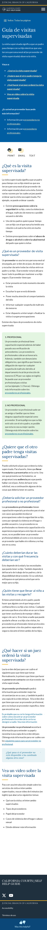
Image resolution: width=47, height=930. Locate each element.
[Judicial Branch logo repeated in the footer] (23, 902)
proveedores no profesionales (19, 433)
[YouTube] (11, 895)
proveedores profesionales (17, 393)
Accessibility (7, 908)
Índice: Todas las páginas (17, 20)
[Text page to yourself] (31, 152)
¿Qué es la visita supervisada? (22, 70)
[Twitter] (4, 895)
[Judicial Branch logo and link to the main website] (23, 3)
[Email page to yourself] (21, 152)
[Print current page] (10, 152)
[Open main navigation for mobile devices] (43, 9)
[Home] (20, 9)
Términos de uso (9, 915)
